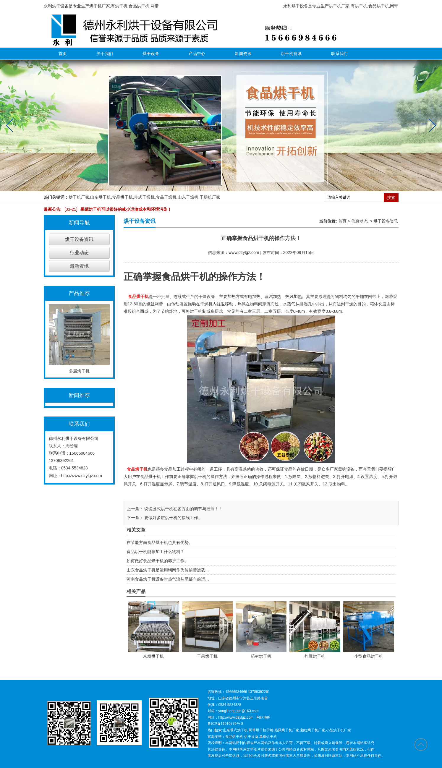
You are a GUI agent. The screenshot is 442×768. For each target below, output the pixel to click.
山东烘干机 (100, 197)
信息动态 (359, 221)
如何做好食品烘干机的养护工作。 (158, 560)
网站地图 (263, 717)
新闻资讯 (243, 53)
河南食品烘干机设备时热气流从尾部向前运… (168, 579)
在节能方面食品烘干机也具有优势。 (160, 542)
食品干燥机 (166, 197)
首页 (63, 53)
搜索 (391, 197)
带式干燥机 (144, 197)
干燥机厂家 (210, 197)
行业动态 (79, 252)
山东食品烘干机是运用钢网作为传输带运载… (168, 570)
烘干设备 (151, 53)
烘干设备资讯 (79, 239)
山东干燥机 (188, 197)
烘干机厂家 (79, 197)
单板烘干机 (268, 737)
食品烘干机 (122, 197)
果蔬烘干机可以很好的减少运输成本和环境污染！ (116, 209)
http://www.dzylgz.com (81, 475)
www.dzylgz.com (244, 252)
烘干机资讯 (291, 53)
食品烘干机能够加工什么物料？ (155, 551)
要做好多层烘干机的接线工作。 (173, 517)
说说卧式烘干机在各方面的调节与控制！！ (183, 508)
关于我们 (104, 53)
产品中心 (197, 53)
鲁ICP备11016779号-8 (225, 724)
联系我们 (339, 53)
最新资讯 (79, 265)
